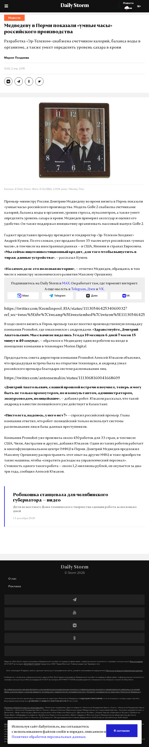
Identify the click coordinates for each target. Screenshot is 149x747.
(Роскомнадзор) (136, 661)
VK (101, 289)
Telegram (78, 289)
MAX (66, 283)
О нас (12, 578)
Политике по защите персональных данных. (124, 671)
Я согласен (122, 730)
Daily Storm (75, 5)
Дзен (91, 289)
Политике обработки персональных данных (49, 737)
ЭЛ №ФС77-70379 (32, 664)
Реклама (14, 586)
